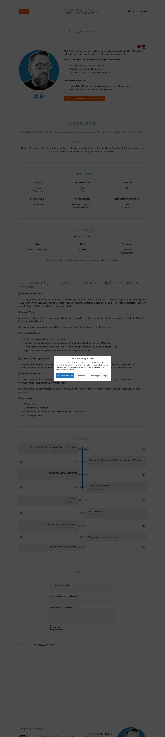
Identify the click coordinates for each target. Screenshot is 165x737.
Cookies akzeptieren (65, 376)
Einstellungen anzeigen (99, 376)
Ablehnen (81, 376)
